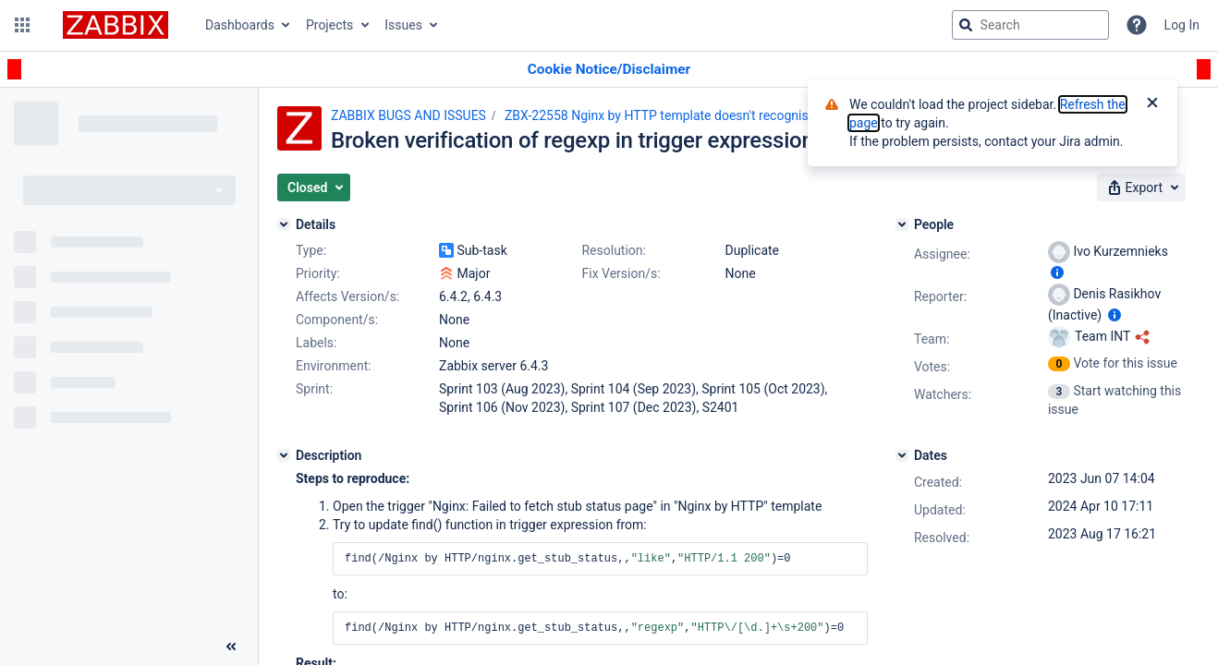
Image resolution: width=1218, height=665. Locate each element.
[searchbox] (1030, 25)
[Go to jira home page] (115, 24)
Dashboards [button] (239, 25)
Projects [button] (329, 25)
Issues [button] (403, 25)
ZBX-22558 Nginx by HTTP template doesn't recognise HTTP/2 (684, 115)
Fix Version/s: (620, 273)
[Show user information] (1057, 272)
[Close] (1152, 104)
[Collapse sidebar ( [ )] (231, 646)
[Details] (283, 224)
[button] (22, 24)
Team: (931, 339)
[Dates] (901, 455)
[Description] (283, 455)
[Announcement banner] (609, 70)
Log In (1182, 25)
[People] (901, 224)
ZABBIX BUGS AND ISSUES (408, 115)
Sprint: (314, 388)
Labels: (316, 342)
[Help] (1136, 25)
